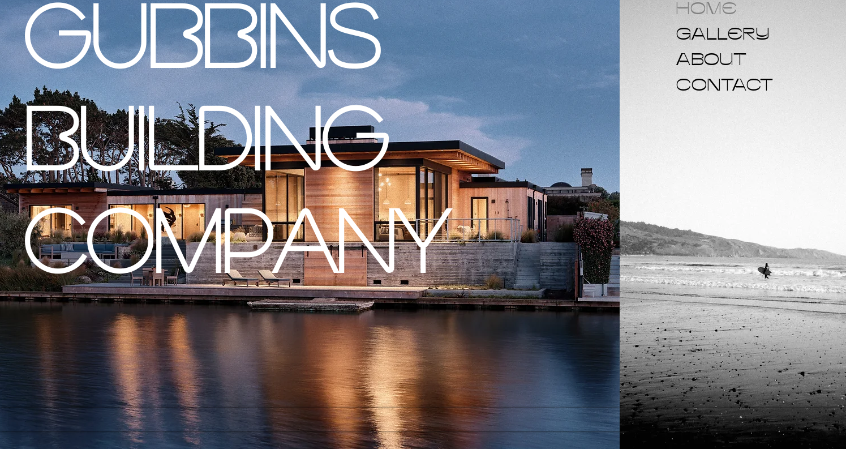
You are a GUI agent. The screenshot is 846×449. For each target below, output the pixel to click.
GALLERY (702, 33)
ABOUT (702, 59)
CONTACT (702, 84)
